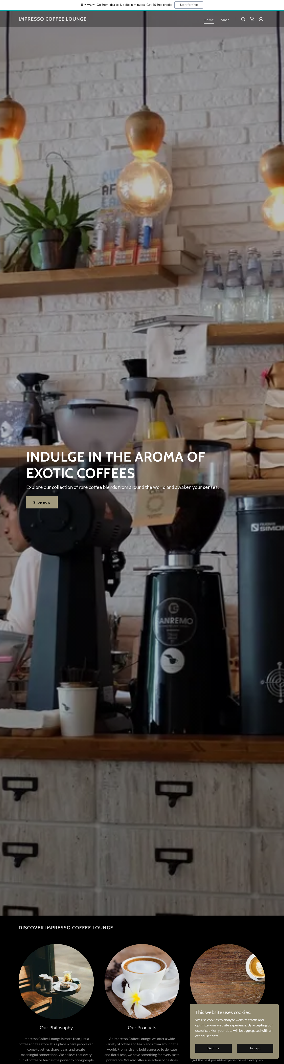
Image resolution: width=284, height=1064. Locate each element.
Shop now (42, 502)
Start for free (189, 4)
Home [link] (209, 20)
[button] (260, 19)
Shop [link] (225, 20)
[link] (53, 19)
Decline (213, 1048)
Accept (255, 1048)
